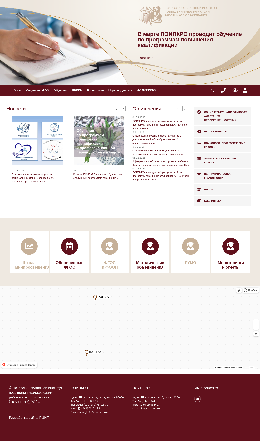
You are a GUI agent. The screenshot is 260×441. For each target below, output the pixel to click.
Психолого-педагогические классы (219, 143)
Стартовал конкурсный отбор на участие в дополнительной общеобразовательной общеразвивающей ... (156, 139)
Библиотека (207, 201)
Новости (16, 108)
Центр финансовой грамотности (212, 174)
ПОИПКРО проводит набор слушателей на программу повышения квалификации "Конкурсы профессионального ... (160, 175)
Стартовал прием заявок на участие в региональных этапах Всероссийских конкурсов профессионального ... (33, 177)
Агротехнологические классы (215, 158)
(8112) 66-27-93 (89, 408)
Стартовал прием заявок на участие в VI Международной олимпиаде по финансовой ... (158, 152)
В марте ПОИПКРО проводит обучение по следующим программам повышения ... (97, 176)
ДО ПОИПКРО (146, 90)
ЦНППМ (77, 90)
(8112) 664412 (147, 401)
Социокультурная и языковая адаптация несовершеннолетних (220, 114)
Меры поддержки (120, 90)
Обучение (60, 90)
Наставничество (211, 131)
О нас (17, 90)
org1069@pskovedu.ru (95, 412)
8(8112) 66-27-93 (88, 401)
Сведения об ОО (37, 90)
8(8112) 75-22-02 (96, 404)
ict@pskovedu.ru (151, 408)
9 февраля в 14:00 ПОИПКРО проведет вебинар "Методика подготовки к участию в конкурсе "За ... (160, 163)
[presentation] (116, 108)
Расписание (95, 90)
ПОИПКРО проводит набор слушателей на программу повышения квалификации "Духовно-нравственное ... (160, 124)
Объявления (146, 108)
